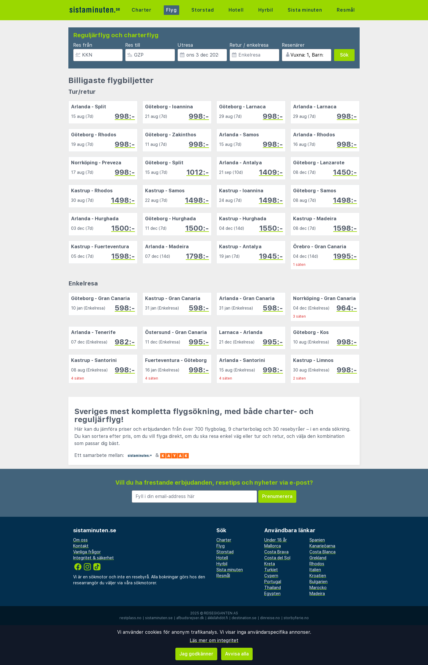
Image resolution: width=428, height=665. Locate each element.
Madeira (317, 593)
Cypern (271, 575)
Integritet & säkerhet (93, 557)
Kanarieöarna (322, 546)
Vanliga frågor (87, 552)
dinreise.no (270, 618)
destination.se (244, 618)
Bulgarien (318, 581)
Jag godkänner (196, 654)
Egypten (272, 593)
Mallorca (272, 546)
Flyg (171, 10)
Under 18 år (275, 540)
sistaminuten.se (159, 618)
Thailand (272, 587)
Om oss (80, 540)
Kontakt (81, 546)
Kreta (269, 563)
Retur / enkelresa (248, 45)
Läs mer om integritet (214, 640)
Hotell (236, 10)
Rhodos (316, 563)
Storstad (202, 10)
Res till (132, 45)
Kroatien (317, 575)
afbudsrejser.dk (190, 618)
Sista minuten (305, 10)
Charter (142, 10)
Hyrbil (265, 10)
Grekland (317, 557)
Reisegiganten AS (221, 613)
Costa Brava (276, 552)
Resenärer (293, 45)
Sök (344, 55)
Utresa (185, 45)
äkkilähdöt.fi (217, 618)
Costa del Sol (277, 557)
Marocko (318, 587)
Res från (82, 45)
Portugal (272, 581)
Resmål (346, 10)
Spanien (317, 540)
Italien (315, 569)
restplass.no (130, 618)
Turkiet (271, 569)
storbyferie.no (296, 618)
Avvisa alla (237, 654)
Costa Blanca (322, 552)
